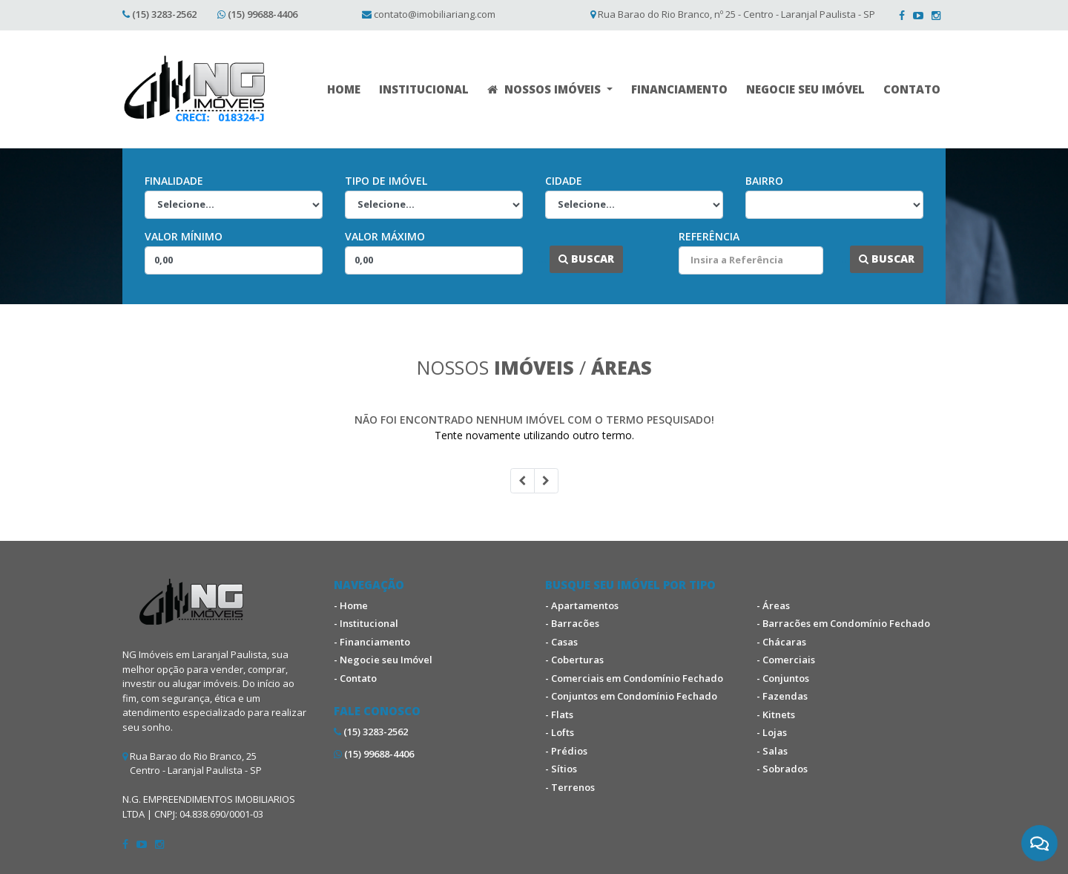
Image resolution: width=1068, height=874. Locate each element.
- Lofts (559, 732)
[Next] (546, 480)
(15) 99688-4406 (262, 14)
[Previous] (522, 480)
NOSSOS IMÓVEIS (545, 89)
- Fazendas (782, 696)
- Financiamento (372, 641)
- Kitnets (775, 714)
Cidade (563, 181)
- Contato (355, 678)
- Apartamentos (582, 605)
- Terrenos (570, 787)
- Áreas (773, 605)
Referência (709, 236)
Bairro (764, 181)
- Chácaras (781, 641)
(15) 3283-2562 (164, 14)
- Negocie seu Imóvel (383, 659)
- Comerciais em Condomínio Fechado (634, 678)
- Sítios (561, 768)
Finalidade (174, 181)
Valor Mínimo (183, 236)
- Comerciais (785, 659)
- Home (351, 605)
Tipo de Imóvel (386, 181)
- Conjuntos (782, 678)
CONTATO (911, 89)
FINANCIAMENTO (679, 89)
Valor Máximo (385, 236)
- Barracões (572, 623)
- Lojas (771, 732)
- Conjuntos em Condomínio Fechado (631, 696)
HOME (343, 89)
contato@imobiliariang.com (434, 14)
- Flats (559, 714)
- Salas (772, 751)
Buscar (586, 259)
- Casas (561, 641)
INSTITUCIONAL (424, 89)
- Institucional (366, 623)
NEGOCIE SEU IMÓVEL (805, 89)
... (542, 259)
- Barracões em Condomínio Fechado (843, 623)
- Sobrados (782, 768)
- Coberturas (574, 659)
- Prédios (566, 751)
